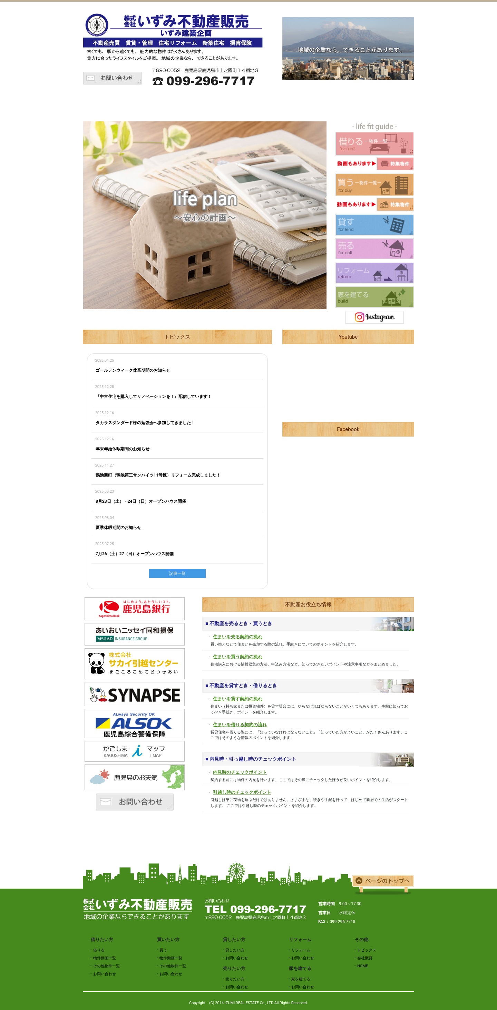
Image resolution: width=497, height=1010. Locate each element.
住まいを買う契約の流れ (237, 656)
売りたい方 (310, 104)
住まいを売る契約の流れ (237, 636)
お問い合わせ (104, 974)
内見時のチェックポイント (240, 772)
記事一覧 (177, 573)
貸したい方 (269, 104)
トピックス (145, 104)
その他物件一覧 (106, 966)
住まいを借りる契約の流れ (240, 724)
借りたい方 (186, 104)
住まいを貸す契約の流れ (237, 698)
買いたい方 (227, 104)
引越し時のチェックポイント (242, 792)
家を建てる (300, 979)
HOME (103, 104)
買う (163, 950)
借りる (99, 950)
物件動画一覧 (104, 958)
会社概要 (393, 104)
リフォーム (352, 104)
